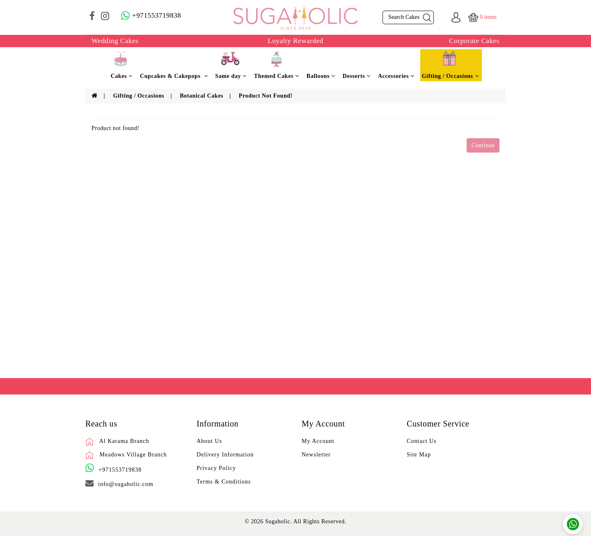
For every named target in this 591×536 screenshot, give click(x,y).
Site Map (419, 455)
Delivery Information (225, 455)
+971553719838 (120, 469)
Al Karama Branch (124, 441)
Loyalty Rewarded (295, 41)
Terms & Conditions (224, 482)
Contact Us (422, 441)
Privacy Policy (216, 468)
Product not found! (266, 96)
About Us (209, 441)
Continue (483, 145)
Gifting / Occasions (138, 96)
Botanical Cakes (201, 96)
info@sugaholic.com (125, 484)
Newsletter (316, 455)
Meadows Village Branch (133, 455)
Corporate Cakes (474, 41)
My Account (318, 441)
